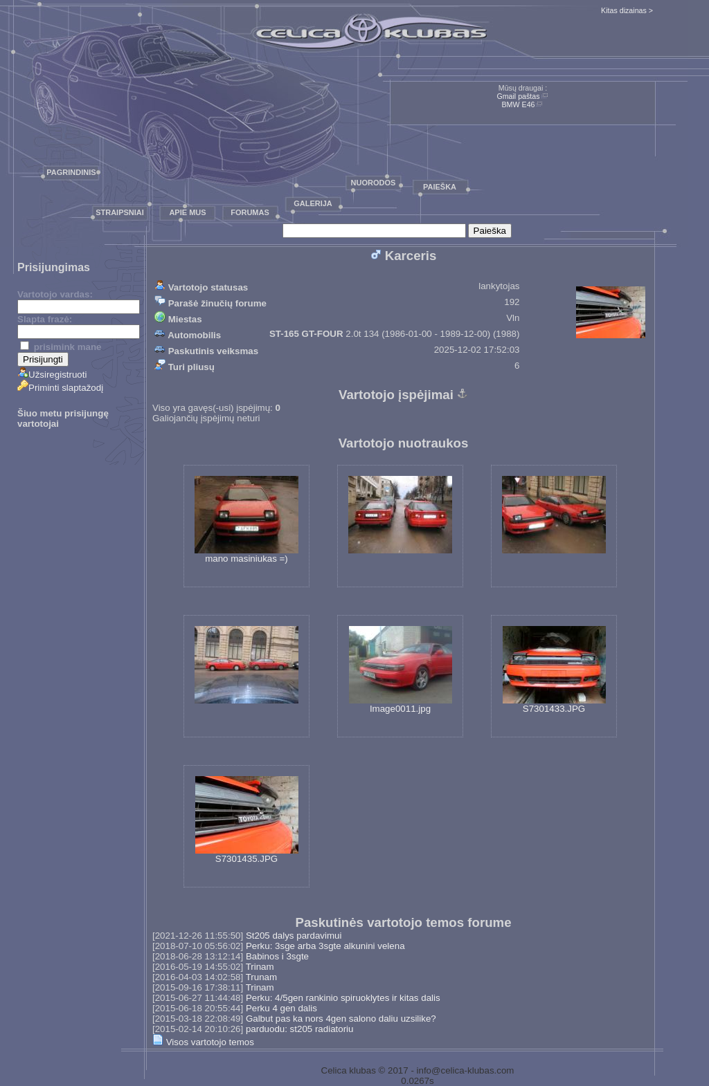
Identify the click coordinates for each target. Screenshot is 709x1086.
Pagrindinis (71, 172)
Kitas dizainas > (627, 10)
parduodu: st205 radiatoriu (300, 1029)
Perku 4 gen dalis (281, 1008)
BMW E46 (518, 104)
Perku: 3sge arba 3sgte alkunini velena (325, 946)
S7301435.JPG (246, 820)
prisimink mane (60, 347)
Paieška (439, 187)
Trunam (261, 977)
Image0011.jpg (400, 670)
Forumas (250, 212)
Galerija (313, 203)
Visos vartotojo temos (203, 1042)
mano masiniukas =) (246, 520)
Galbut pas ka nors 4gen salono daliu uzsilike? (341, 1018)
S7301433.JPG (554, 670)
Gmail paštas (517, 96)
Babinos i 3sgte (277, 956)
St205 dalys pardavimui (294, 935)
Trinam (260, 966)
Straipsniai (120, 212)
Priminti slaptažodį (60, 388)
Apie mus (187, 212)
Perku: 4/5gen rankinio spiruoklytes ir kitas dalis (343, 998)
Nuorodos (373, 182)
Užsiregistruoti (52, 374)
